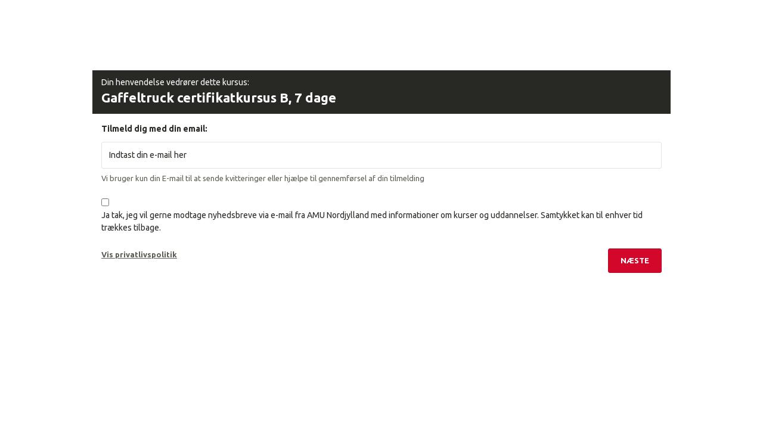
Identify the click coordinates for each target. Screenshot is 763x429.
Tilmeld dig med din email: (154, 128)
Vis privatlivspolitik (139, 254)
